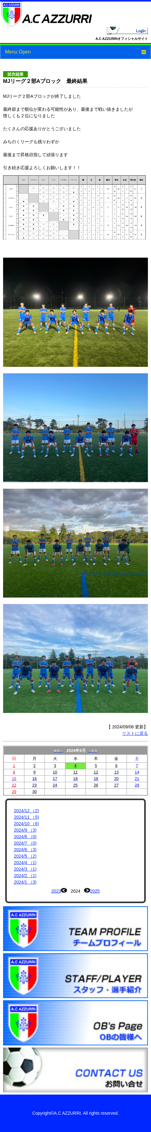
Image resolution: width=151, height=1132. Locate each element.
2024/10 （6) (26, 823)
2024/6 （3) (25, 849)
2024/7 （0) (25, 843)
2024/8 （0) (25, 836)
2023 (56, 891)
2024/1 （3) (25, 882)
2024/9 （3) (25, 830)
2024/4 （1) (25, 862)
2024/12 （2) (26, 810)
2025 (95, 891)
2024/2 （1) (25, 875)
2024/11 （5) (26, 817)
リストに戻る (135, 733)
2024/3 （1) (25, 869)
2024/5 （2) (25, 856)
